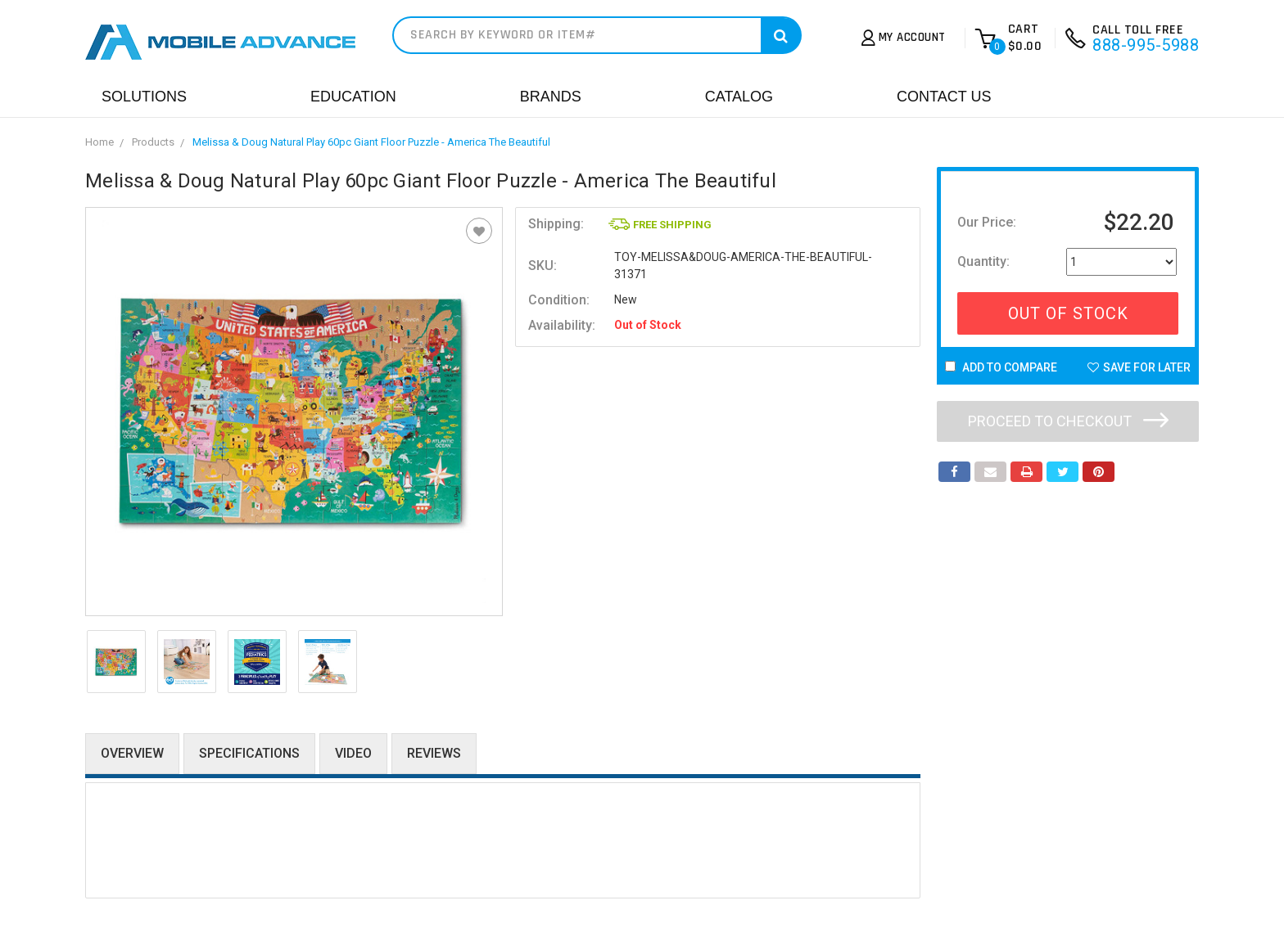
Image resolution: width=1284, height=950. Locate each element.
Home (99, 142)
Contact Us (944, 96)
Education (353, 96)
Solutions (144, 96)
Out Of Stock (1068, 313)
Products (153, 142)
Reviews (434, 753)
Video (353, 753)
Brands (550, 96)
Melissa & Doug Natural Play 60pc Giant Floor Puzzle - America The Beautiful (371, 142)
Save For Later (1139, 367)
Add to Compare (1001, 367)
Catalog (739, 96)
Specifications (249, 753)
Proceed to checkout (1068, 421)
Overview (132, 753)
